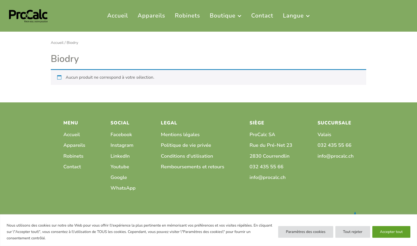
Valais (324, 134)
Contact (72, 166)
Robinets (73, 156)
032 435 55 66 (266, 166)
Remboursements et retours (192, 166)
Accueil (57, 42)
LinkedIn (120, 156)
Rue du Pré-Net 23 (270, 145)
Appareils (74, 145)
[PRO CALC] (28, 15)
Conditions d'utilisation (187, 156)
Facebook (121, 134)
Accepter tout (391, 231)
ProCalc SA (262, 134)
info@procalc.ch (267, 177)
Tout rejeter (352, 231)
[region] (208, 230)
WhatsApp (123, 188)
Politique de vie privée (186, 145)
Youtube (120, 166)
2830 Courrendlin (269, 156)
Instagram (122, 145)
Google (119, 177)
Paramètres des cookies (306, 231)
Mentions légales (180, 134)
